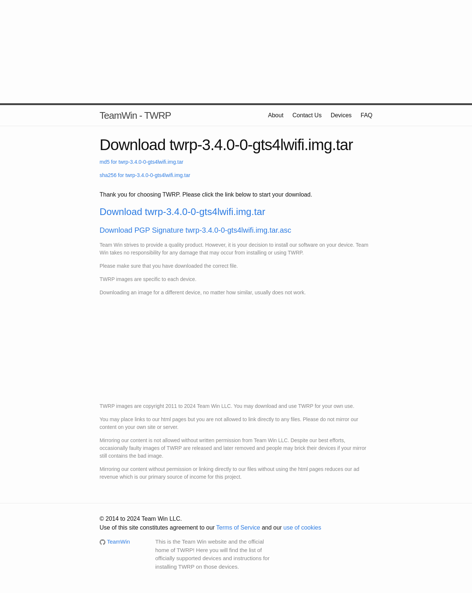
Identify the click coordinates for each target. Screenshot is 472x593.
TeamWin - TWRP (135, 115)
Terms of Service (238, 527)
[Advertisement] (236, 51)
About (276, 115)
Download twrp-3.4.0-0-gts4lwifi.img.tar (182, 211)
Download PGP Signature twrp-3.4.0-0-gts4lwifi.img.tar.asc (195, 230)
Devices (341, 115)
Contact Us (307, 115)
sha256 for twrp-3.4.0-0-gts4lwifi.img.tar (145, 175)
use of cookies (302, 527)
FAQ (366, 115)
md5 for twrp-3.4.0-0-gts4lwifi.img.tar (141, 162)
